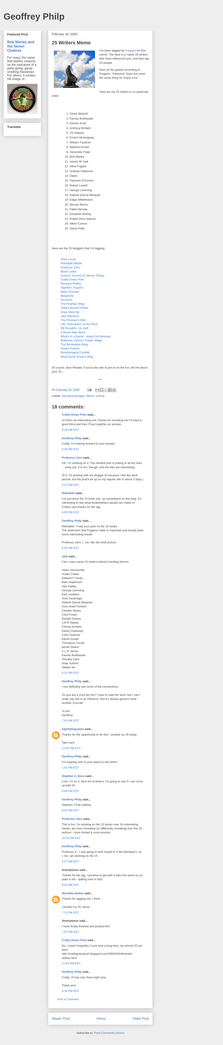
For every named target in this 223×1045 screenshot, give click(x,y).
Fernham (66, 299)
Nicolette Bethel (73, 893)
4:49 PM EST (70, 791)
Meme (90, 396)
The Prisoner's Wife (73, 320)
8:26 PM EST (70, 810)
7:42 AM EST (70, 720)
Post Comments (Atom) (109, 1033)
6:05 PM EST (70, 512)
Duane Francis (70, 348)
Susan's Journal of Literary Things (82, 275)
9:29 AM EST (70, 884)
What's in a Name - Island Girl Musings (86, 336)
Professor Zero (70, 267)
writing (100, 396)
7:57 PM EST (70, 932)
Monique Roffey (71, 283)
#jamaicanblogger (73, 396)
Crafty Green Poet (72, 279)
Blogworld (67, 295)
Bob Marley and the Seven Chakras (20, 46)
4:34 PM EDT (70, 991)
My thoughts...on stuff (74, 328)
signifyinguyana (73, 729)
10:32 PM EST (71, 838)
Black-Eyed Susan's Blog (77, 356)
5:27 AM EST (70, 861)
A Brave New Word (73, 332)
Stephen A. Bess (73, 776)
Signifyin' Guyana (72, 287)
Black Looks (68, 271)
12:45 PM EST (71, 748)
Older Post (140, 1018)
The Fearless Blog (72, 303)
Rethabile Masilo (71, 263)
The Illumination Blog (74, 344)
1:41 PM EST (70, 767)
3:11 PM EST (70, 484)
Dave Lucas (68, 259)
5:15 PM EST (70, 672)
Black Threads (70, 291)
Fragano (130, 50)
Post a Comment (68, 999)
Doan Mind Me (70, 312)
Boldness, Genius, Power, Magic (81, 340)
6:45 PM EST (70, 548)
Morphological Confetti (75, 352)
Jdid (65, 556)
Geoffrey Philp (34, 16)
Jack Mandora (70, 316)
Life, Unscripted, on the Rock (79, 324)
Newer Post (61, 1018)
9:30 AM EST (70, 429)
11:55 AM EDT (71, 963)
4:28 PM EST (70, 449)
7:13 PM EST (70, 912)
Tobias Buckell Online (74, 307)
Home (101, 1018)
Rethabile (68, 493)
